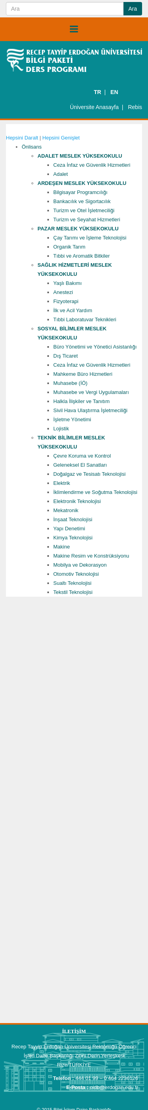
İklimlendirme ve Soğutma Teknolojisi (95, 492)
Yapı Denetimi (69, 528)
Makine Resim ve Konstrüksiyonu (91, 556)
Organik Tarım (69, 247)
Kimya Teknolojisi (72, 538)
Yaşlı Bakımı (67, 283)
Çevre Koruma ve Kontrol (82, 456)
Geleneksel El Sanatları (80, 465)
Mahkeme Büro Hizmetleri (82, 374)
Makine (61, 547)
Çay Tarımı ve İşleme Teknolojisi (89, 238)
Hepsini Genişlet (61, 138)
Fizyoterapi (66, 301)
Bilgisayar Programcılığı (80, 192)
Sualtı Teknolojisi (72, 583)
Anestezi (63, 292)
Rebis (135, 107)
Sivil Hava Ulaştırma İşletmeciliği (90, 410)
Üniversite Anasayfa (94, 107)
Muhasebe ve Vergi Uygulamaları (91, 392)
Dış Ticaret (65, 356)
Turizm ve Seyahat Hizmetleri (86, 219)
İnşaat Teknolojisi (72, 519)
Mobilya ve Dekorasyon (80, 565)
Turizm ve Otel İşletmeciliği (83, 210)
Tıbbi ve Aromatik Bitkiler (81, 256)
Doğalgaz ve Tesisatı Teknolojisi (89, 474)
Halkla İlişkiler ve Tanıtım (81, 401)
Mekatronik (66, 510)
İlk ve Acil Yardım (72, 310)
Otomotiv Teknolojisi (76, 574)
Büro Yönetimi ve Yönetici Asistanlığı (95, 347)
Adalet (60, 174)
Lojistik (61, 429)
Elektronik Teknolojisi (77, 501)
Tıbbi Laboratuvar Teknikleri (84, 319)
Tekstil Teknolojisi (72, 592)
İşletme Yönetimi (72, 419)
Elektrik (61, 483)
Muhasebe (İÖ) (70, 383)
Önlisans (32, 147)
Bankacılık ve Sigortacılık (82, 201)
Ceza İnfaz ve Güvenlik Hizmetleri (91, 165)
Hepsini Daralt (22, 138)
